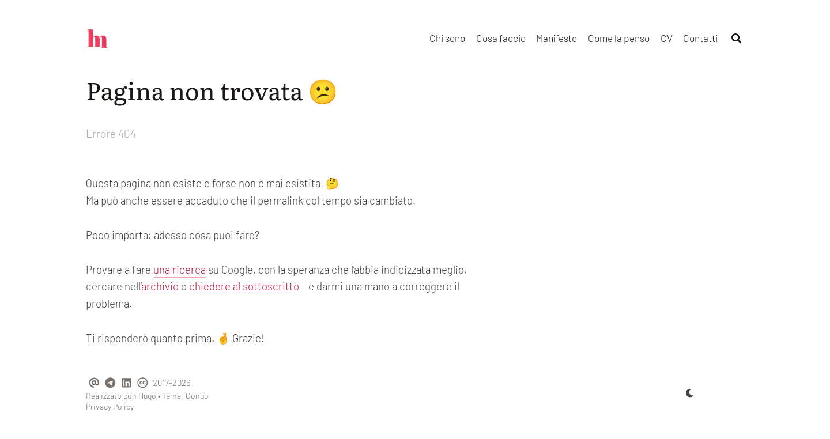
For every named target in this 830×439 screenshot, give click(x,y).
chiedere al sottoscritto (244, 286)
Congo (197, 395)
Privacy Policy (110, 406)
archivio (160, 286)
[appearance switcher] (690, 393)
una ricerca (179, 269)
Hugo (147, 395)
